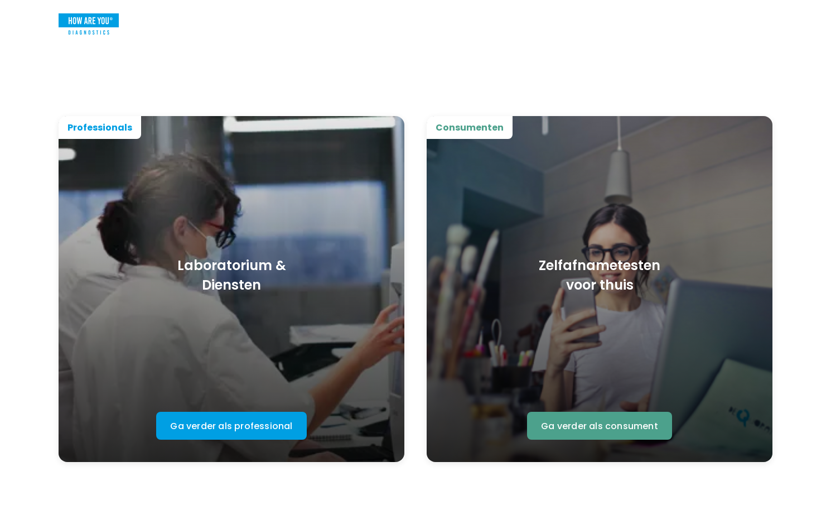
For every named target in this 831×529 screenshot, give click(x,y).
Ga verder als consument (599, 426)
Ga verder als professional (231, 426)
